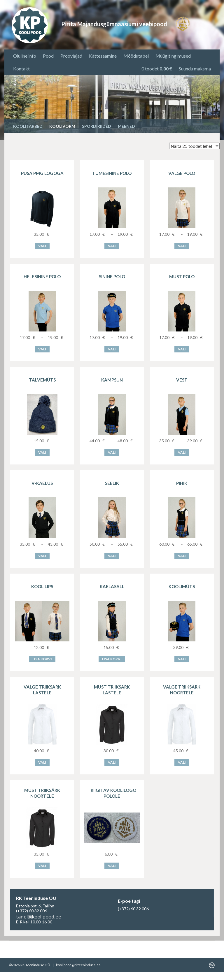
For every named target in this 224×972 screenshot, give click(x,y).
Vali (42, 246)
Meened (126, 126)
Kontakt (21, 68)
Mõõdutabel (136, 55)
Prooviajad (71, 55)
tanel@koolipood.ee (38, 916)
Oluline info (24, 55)
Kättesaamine (103, 55)
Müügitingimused (173, 55)
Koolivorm (62, 126)
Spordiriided (96, 126)
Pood (48, 55)
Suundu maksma (195, 68)
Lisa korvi (42, 659)
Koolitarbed (28, 126)
